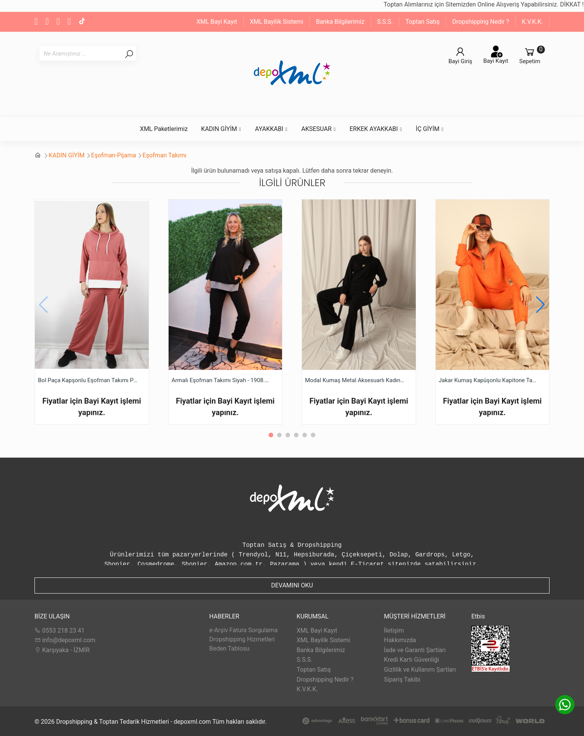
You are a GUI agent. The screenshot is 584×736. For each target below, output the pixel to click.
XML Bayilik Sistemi (276, 21)
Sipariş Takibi (402, 679)
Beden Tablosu (229, 648)
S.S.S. (385, 21)
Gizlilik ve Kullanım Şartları (420, 669)
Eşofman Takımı (165, 155)
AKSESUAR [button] (318, 128)
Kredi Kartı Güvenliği (411, 659)
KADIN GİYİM (67, 155)
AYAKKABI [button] (271, 128)
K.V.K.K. (532, 21)
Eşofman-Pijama (113, 155)
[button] (540, 304)
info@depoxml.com (64, 640)
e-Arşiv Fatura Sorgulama (243, 630)
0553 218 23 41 (59, 630)
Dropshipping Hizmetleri (242, 639)
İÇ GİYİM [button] (430, 128)
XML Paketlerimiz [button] (164, 128)
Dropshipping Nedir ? (480, 21)
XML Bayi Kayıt (217, 21)
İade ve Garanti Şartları (415, 650)
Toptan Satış (422, 21)
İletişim (394, 630)
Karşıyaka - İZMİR (62, 650)
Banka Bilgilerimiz (340, 21)
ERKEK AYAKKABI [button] (375, 128)
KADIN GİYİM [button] (221, 128)
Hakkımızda (400, 640)
